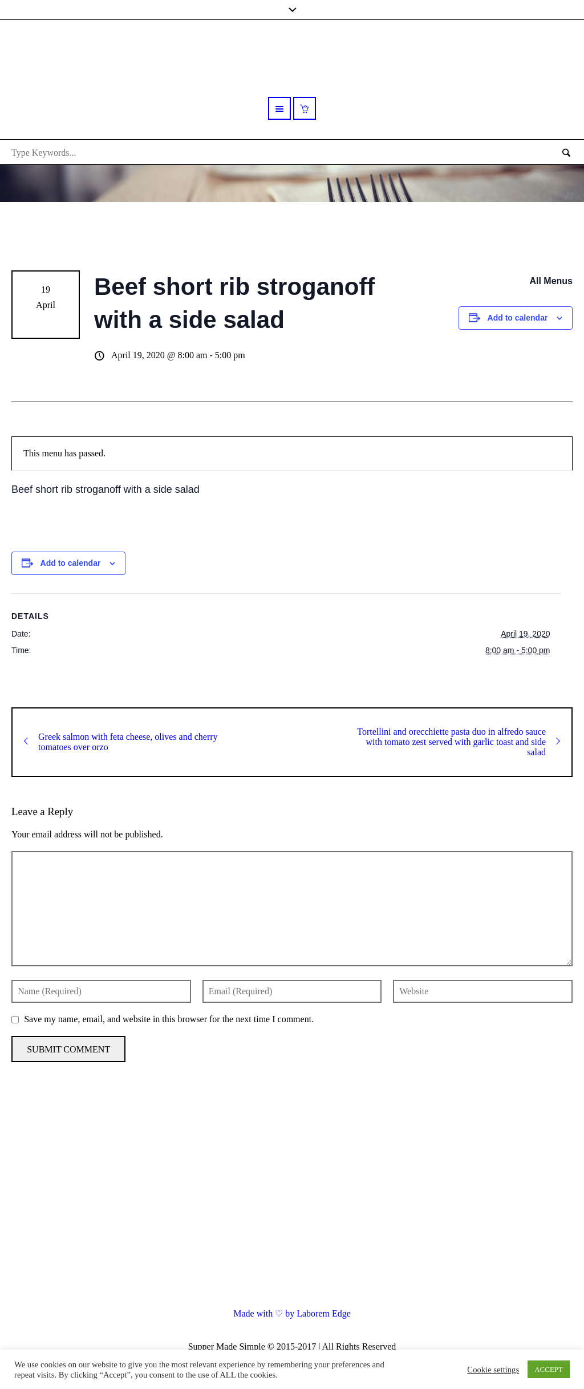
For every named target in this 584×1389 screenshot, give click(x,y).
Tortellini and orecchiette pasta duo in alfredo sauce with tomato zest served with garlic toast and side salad (458, 742)
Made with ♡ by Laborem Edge (292, 1313)
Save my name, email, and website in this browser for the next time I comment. (169, 1019)
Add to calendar (518, 317)
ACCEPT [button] (548, 1369)
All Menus (551, 281)
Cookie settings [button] (493, 1369)
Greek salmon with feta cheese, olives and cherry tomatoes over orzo (121, 742)
